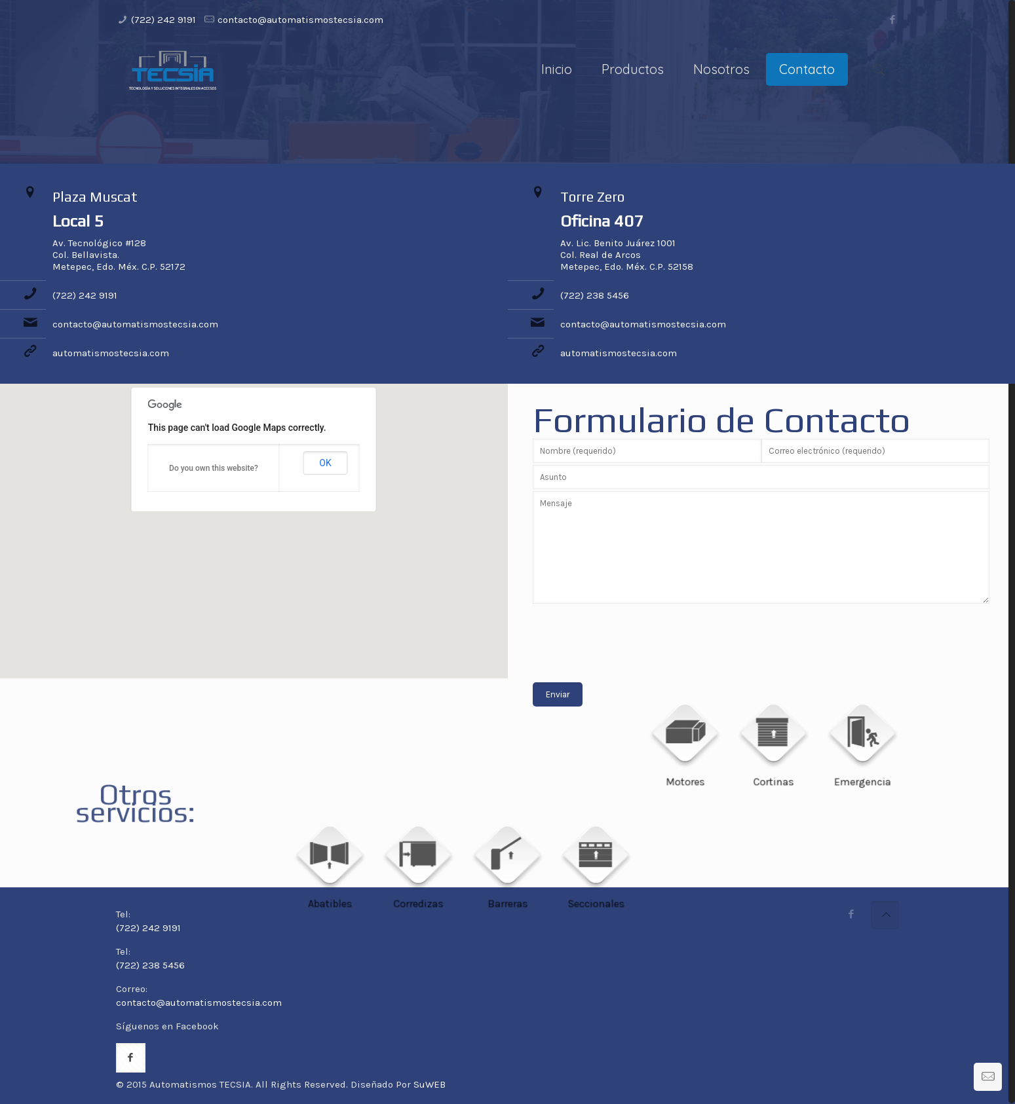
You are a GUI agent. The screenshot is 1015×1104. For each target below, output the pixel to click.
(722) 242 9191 (163, 20)
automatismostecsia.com (110, 353)
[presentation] (632, 633)
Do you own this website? (213, 468)
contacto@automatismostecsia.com (300, 20)
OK (325, 463)
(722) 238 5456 (594, 295)
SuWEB (429, 1084)
